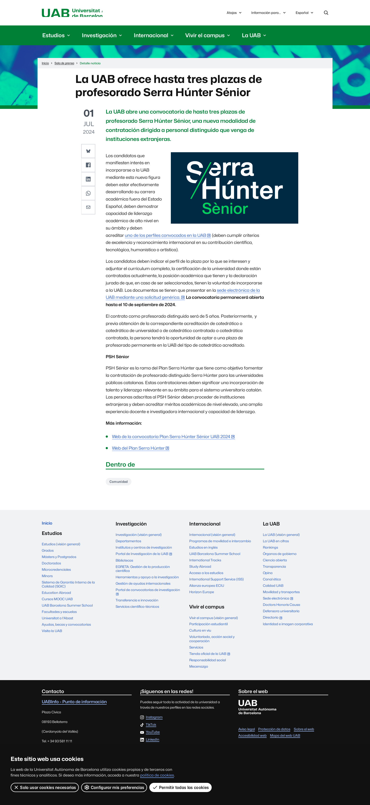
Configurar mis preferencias (114, 787)
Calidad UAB (273, 588)
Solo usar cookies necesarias (44, 787)
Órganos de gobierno (280, 556)
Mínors (47, 580)
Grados (48, 554)
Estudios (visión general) (61, 548)
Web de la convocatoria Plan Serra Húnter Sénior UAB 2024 (171, 437)
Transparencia (274, 569)
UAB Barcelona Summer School (67, 609)
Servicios (196, 649)
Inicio (48, 526)
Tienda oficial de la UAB (210, 656)
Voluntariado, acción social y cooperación (212, 641)
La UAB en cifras (276, 543)
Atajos (235, 13)
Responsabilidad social (207, 662)
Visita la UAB (52, 634)
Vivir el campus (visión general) (213, 620)
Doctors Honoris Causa (281, 607)
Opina (268, 575)
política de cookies (157, 775)
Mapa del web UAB (285, 737)
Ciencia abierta (275, 562)
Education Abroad (56, 596)
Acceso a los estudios (206, 575)
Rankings (270, 549)
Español (304, 14)
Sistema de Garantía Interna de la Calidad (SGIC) (68, 588)
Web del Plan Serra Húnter (138, 449)
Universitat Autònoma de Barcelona (86, 13)
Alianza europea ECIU (206, 588)
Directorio (273, 620)
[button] (89, 152)
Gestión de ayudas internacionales (143, 585)
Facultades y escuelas (59, 615)
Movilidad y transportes (281, 594)
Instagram (154, 719)
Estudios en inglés (203, 549)
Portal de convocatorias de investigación (148, 594)
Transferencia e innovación (137, 602)
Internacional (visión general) (212, 537)
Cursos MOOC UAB (57, 603)
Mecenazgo (198, 668)
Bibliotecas (124, 562)
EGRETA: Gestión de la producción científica (143, 571)
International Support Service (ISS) (216, 581)
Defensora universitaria (281, 613)
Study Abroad (200, 569)
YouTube (153, 734)
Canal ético (272, 581)
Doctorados (51, 567)
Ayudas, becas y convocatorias (66, 628)
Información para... (269, 13)
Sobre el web (304, 731)
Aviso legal (246, 731)
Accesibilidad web (252, 737)
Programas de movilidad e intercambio (220, 543)
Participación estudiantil (208, 626)
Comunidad (120, 483)
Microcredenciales (56, 573)
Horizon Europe (201, 594)
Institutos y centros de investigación (144, 549)
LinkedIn (152, 741)
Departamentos (128, 543)
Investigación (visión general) (139, 537)
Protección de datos (274, 731)
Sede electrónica (279, 601)
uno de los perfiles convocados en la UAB (165, 236)
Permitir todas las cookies (181, 787)
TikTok (151, 727)
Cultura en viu (200, 633)
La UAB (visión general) (281, 537)
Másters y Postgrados (59, 561)
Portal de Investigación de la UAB (145, 556)
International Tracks (205, 562)
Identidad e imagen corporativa (288, 626)
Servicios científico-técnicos (137, 609)
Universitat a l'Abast (57, 622)
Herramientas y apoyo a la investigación (147, 579)
